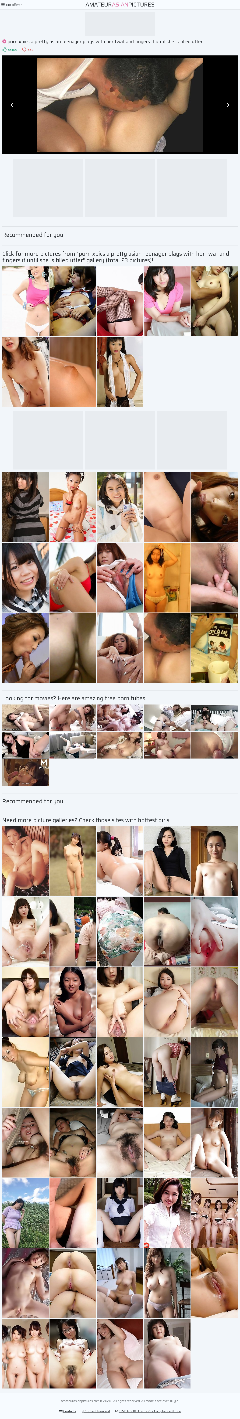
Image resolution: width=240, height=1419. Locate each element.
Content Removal (95, 1411)
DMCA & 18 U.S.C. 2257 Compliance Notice (148, 1411)
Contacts (67, 1411)
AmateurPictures (120, 4)
